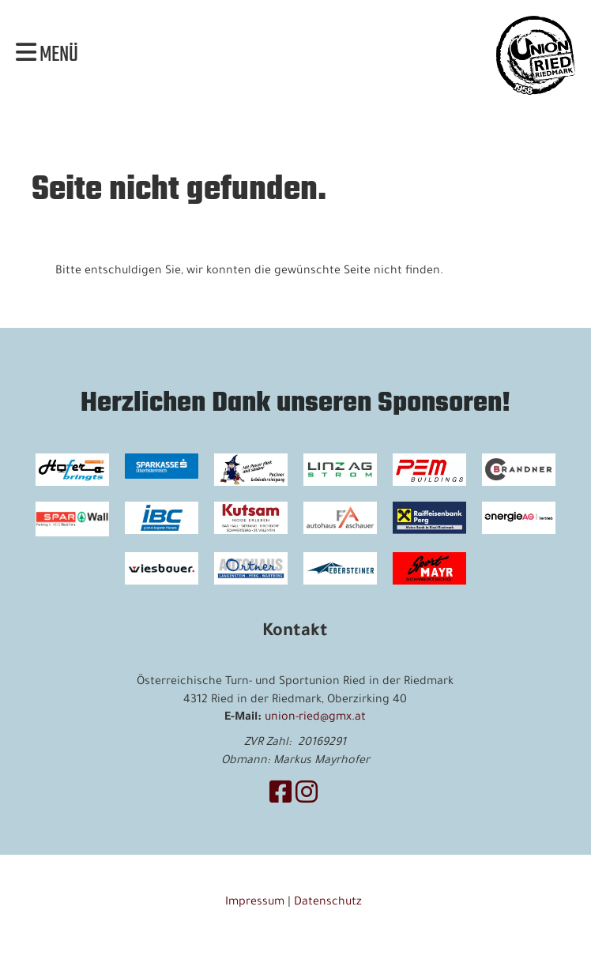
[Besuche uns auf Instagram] (307, 797)
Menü (47, 55)
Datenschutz (329, 903)
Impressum (254, 903)
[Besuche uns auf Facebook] (280, 797)
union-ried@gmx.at (315, 718)
